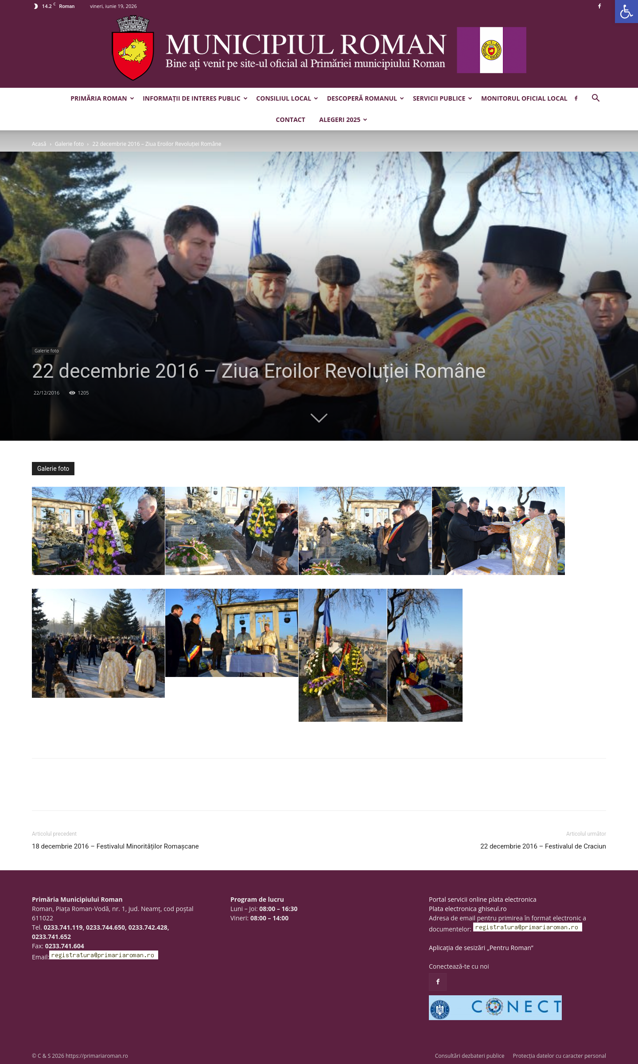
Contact (290, 119)
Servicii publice (442, 98)
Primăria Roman (102, 98)
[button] (626, 11)
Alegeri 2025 (343, 119)
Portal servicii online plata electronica (483, 899)
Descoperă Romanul (365, 98)
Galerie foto (69, 144)
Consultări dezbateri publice (470, 1056)
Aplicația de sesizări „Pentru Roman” (481, 947)
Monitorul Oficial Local (524, 98)
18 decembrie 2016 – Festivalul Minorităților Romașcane (115, 846)
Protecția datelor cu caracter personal (559, 1056)
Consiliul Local (287, 98)
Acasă (39, 144)
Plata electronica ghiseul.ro (468, 908)
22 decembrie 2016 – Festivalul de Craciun (543, 846)
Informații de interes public (195, 98)
